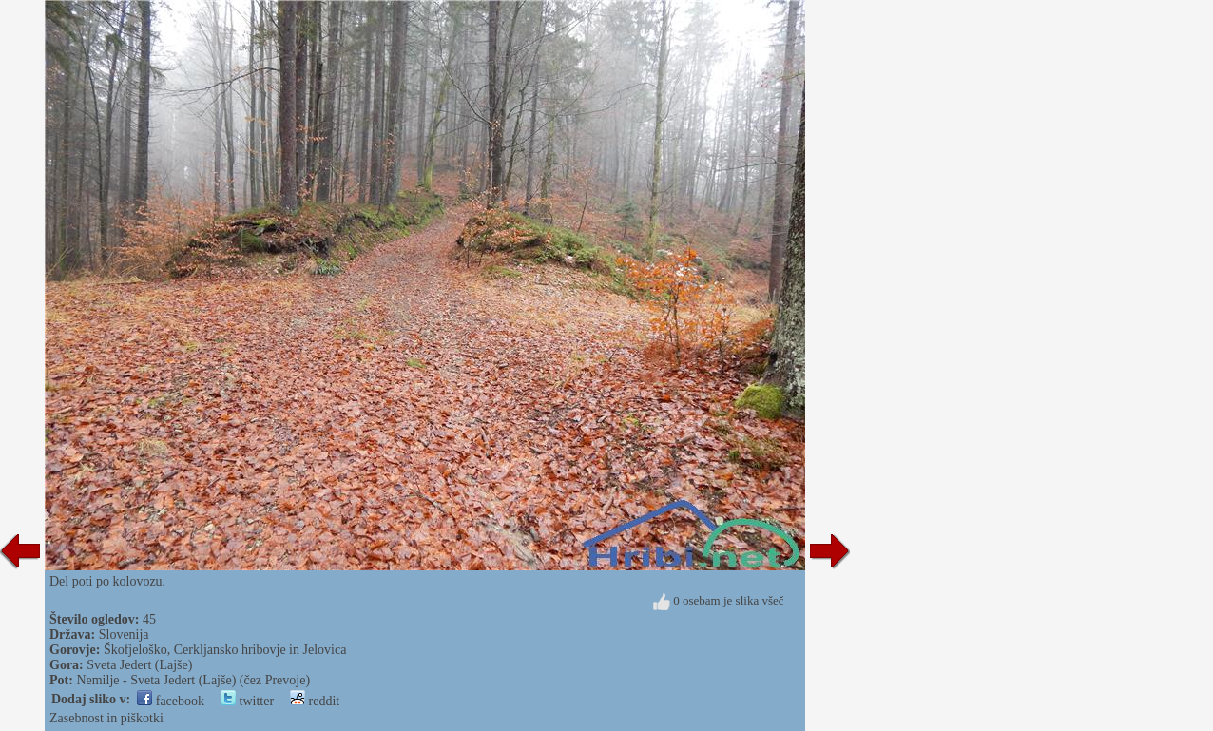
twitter (247, 701)
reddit (314, 701)
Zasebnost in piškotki (106, 718)
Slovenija (124, 634)
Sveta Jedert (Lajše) (139, 665)
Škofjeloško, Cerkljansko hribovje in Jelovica (225, 650)
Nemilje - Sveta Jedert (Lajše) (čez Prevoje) (193, 680)
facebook (170, 701)
